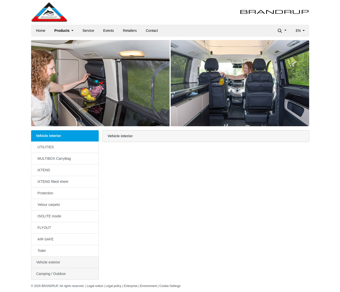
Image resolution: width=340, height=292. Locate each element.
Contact (152, 31)
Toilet (42, 251)
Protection (45, 193)
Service (88, 31)
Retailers (130, 31)
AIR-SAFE (46, 239)
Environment (148, 286)
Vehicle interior (48, 136)
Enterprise (131, 286)
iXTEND (44, 170)
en (299, 31)
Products (62, 31)
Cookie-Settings (170, 286)
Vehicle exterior (48, 262)
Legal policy (113, 286)
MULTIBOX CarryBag (54, 159)
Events (108, 31)
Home (40, 31)
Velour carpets (49, 205)
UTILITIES (46, 147)
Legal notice (95, 286)
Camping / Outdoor (51, 274)
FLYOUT (44, 228)
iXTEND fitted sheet (53, 182)
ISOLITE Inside (49, 216)
